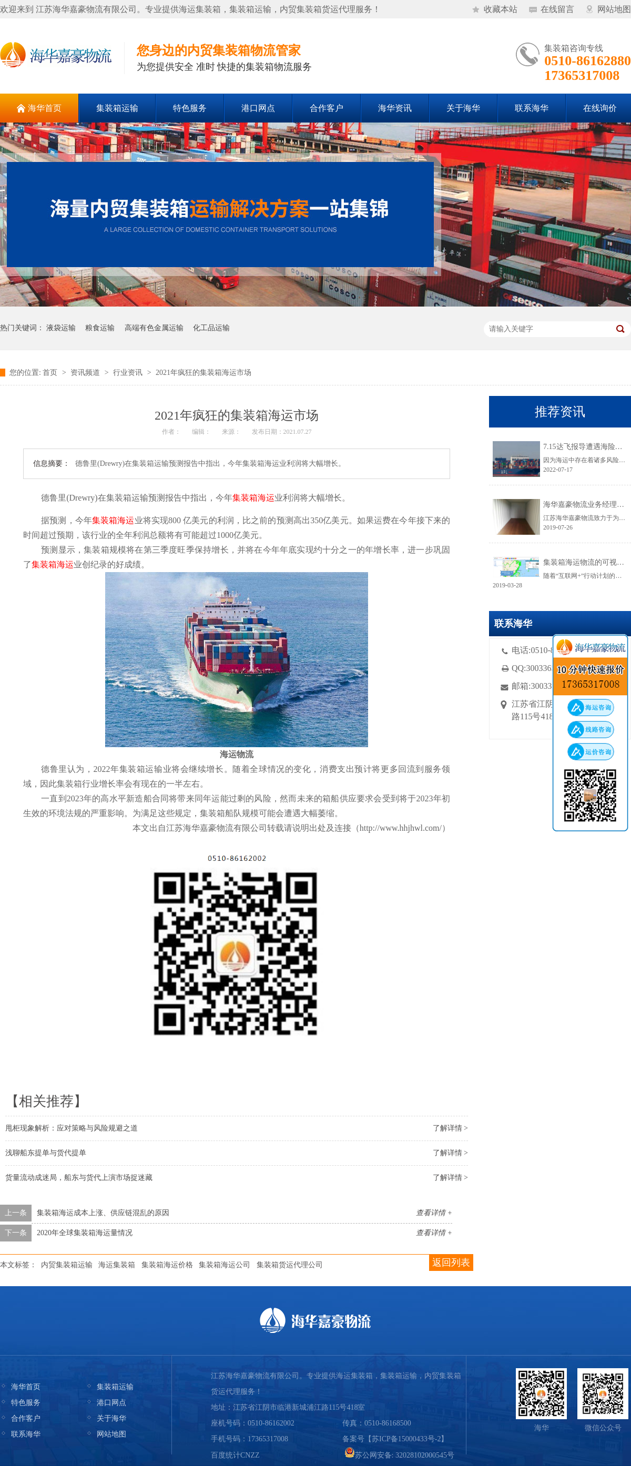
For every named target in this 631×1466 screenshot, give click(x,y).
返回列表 (451, 1262)
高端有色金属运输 (154, 328)
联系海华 (25, 1434)
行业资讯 (128, 372)
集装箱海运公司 (224, 1265)
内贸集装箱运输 (67, 1265)
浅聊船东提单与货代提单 (45, 1153)
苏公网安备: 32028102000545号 (399, 1455)
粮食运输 (100, 328)
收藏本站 (500, 9)
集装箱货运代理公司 (290, 1265)
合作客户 (25, 1418)
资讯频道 (85, 372)
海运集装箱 (116, 1265)
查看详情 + (434, 1213)
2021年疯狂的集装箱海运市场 (203, 372)
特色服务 (25, 1403)
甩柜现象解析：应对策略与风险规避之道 (71, 1128)
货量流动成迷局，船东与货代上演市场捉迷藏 (78, 1178)
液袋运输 (61, 328)
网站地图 (614, 9)
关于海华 (111, 1418)
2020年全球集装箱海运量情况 (85, 1233)
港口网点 (111, 1403)
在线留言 (557, 9)
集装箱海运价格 (167, 1265)
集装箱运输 (115, 1387)
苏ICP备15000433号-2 (406, 1439)
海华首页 (25, 1387)
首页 (50, 372)
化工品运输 (211, 328)
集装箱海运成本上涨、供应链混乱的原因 (103, 1213)
